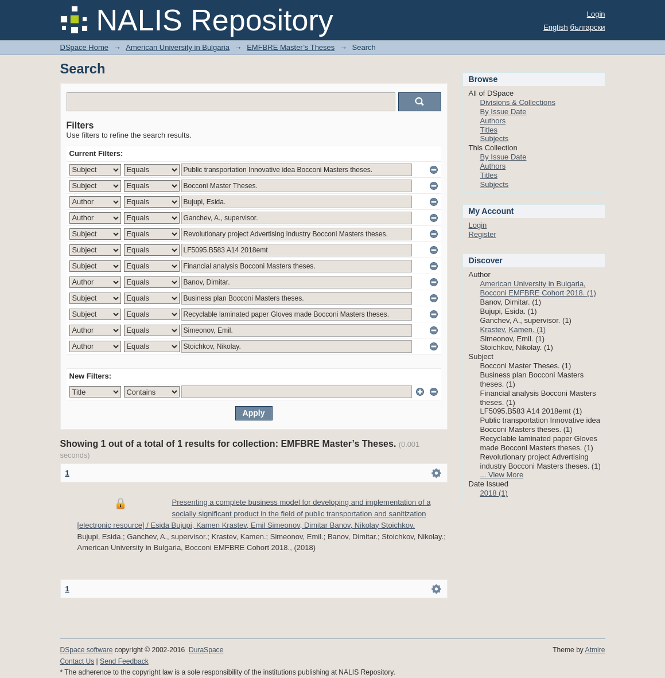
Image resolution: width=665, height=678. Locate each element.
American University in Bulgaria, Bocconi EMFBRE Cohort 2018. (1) (538, 288)
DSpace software (86, 650)
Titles (489, 130)
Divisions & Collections (518, 102)
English (555, 27)
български (587, 27)
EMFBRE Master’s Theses (291, 47)
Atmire (595, 650)
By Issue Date (503, 111)
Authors (493, 120)
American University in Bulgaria (178, 47)
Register (482, 234)
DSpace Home (84, 47)
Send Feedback (124, 661)
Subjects (494, 138)
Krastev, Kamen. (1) (513, 329)
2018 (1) (494, 493)
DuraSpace (206, 650)
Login (596, 14)
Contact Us (77, 661)
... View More (502, 474)
